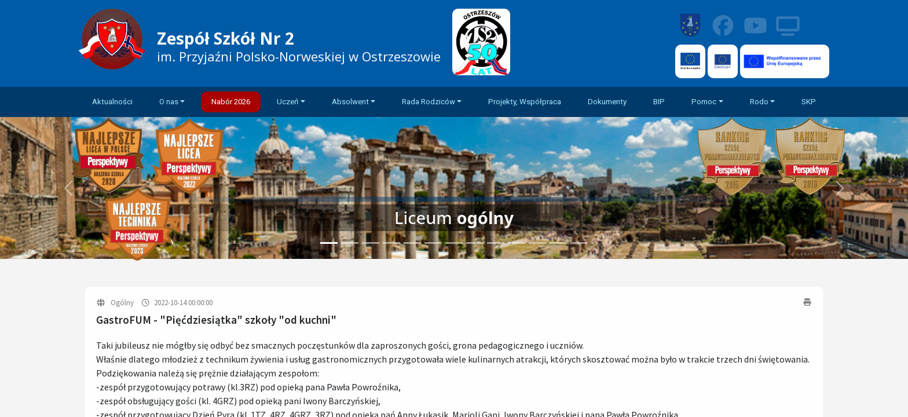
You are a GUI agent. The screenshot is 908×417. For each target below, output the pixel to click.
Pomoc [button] (703, 101)
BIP (659, 101)
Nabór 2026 (230, 101)
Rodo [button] (759, 101)
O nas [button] (168, 101)
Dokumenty (607, 101)
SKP (808, 101)
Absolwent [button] (350, 101)
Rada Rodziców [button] (428, 101)
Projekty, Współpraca (524, 101)
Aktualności (112, 101)
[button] (840, 188)
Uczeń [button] (287, 101)
